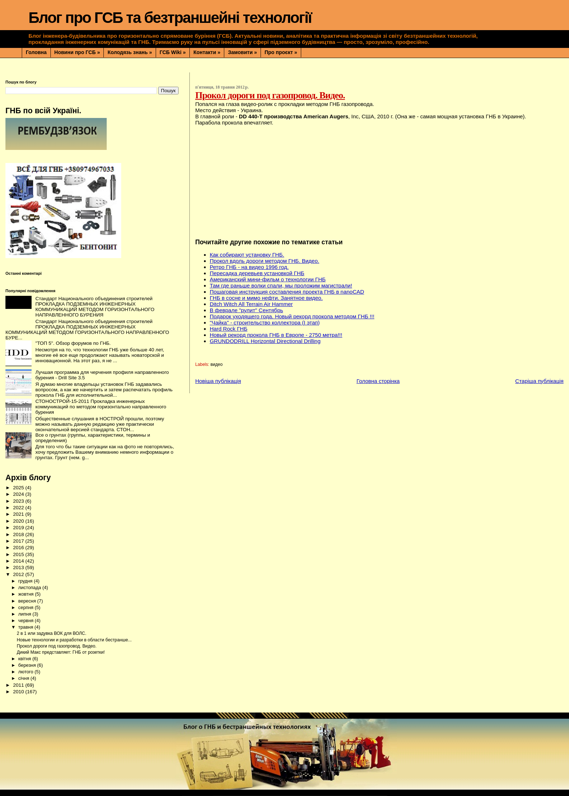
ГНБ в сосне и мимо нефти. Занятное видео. (266, 298)
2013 (19, 567)
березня (27, 665)
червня (26, 620)
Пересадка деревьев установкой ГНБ (257, 273)
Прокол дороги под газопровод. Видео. (57, 646)
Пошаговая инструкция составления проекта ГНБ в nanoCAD (287, 292)
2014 (19, 561)
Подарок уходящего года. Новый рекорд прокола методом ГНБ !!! (292, 316)
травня (26, 627)
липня (25, 614)
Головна (36, 52)
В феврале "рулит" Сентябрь (246, 310)
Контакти (206, 52)
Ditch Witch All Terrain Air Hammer (251, 304)
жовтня (26, 594)
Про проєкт (281, 52)
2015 (19, 554)
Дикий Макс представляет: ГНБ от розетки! (61, 652)
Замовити (242, 52)
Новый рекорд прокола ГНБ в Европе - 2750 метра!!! (276, 335)
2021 (19, 514)
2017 (19, 541)
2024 (19, 494)
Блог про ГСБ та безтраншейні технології (169, 17)
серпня (26, 607)
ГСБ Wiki (173, 52)
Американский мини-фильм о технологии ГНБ (268, 279)
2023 (19, 501)
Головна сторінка (378, 381)
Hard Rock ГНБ (228, 329)
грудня (26, 581)
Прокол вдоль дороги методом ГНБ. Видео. (264, 261)
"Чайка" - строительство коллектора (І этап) (265, 322)
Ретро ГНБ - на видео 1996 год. (249, 267)
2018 (19, 534)
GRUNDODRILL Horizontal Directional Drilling (265, 341)
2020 (19, 521)
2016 (19, 547)
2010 (19, 691)
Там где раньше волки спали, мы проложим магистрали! (281, 285)
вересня (27, 601)
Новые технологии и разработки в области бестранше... (74, 639)
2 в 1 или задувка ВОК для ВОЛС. (51, 633)
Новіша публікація (218, 381)
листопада (30, 587)
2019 (19, 527)
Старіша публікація (539, 381)
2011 (19, 685)
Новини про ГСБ (77, 52)
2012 (19, 574)
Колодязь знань (129, 52)
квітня (25, 658)
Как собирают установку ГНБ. (247, 255)
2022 (19, 507)
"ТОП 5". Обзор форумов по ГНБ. (73, 343)
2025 (19, 487)
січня (24, 678)
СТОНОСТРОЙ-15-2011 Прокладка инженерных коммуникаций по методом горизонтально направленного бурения (100, 407)
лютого (26, 671)
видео (216, 364)
